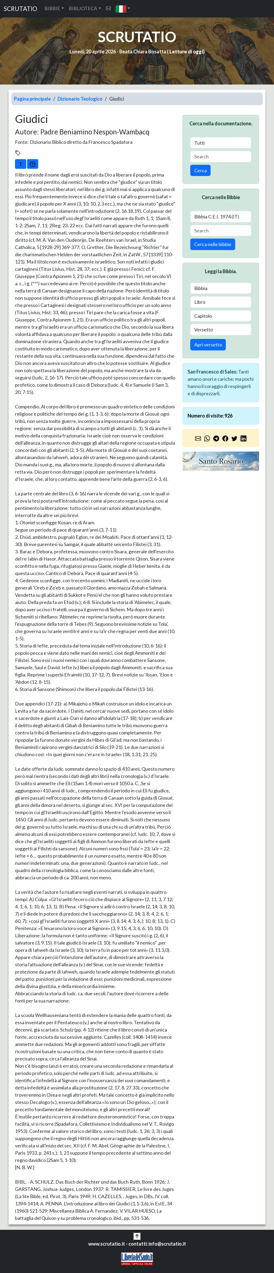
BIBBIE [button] (52, 8)
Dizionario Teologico (80, 99)
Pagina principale (32, 99)
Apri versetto (208, 344)
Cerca (200, 170)
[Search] (220, 156)
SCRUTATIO (20, 8)
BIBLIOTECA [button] (83, 8)
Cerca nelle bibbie (212, 244)
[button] (123, 8)
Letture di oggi (186, 51)
